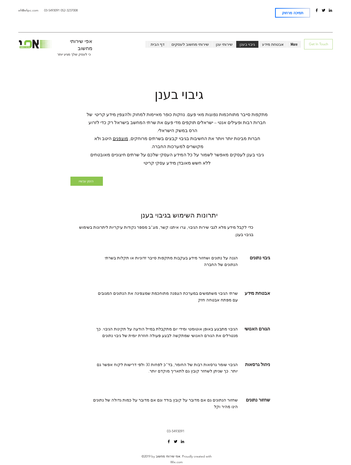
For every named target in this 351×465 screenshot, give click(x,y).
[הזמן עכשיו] (86, 181)
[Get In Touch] (318, 44)
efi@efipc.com (28, 10)
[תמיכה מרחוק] (292, 13)
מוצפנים (120, 138)
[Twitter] (323, 10)
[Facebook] (316, 10)
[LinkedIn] (330, 10)
